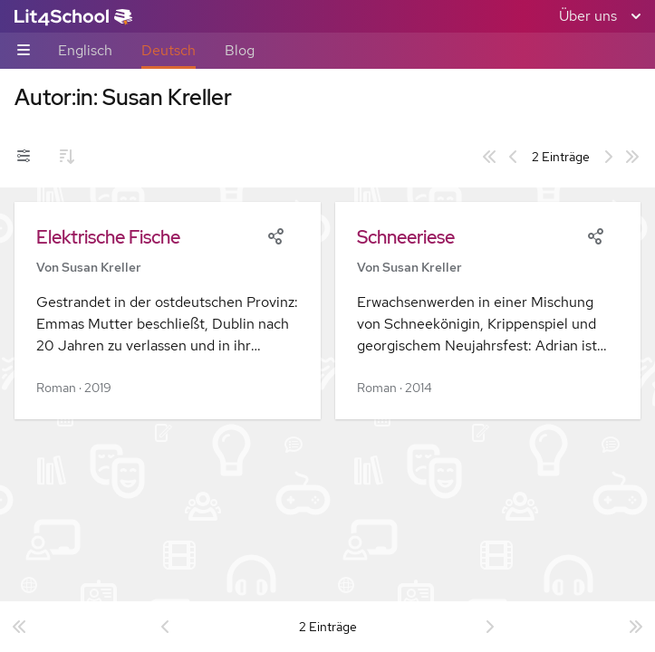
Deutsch (168, 50)
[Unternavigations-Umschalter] (23, 51)
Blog (240, 50)
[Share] (275, 234)
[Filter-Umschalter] (23, 156)
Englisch (85, 50)
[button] (167, 310)
